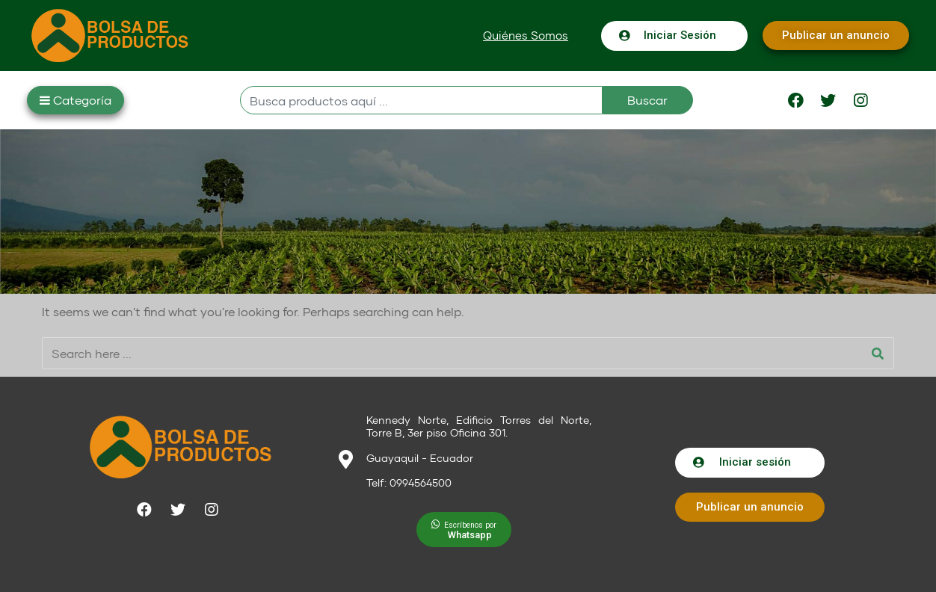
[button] (525, 35)
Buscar (647, 100)
